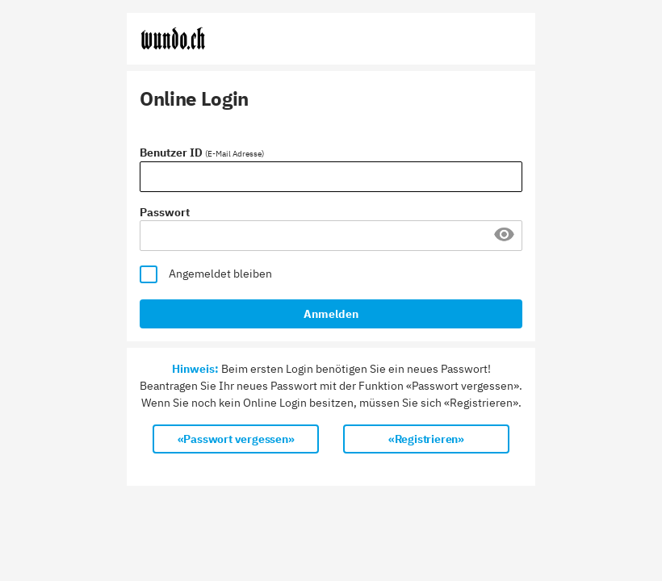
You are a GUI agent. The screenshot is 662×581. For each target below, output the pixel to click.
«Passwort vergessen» (236, 439)
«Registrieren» (426, 439)
